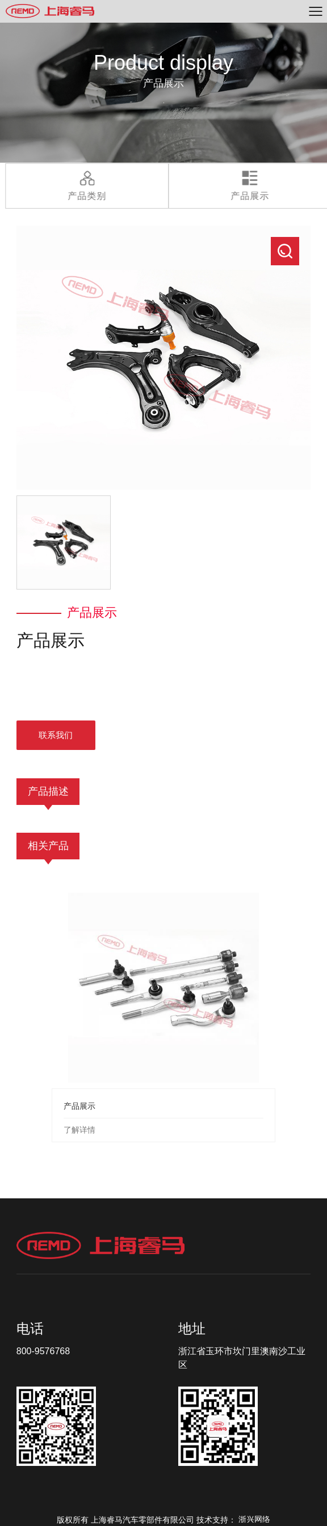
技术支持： (233, 1519)
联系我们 (56, 735)
